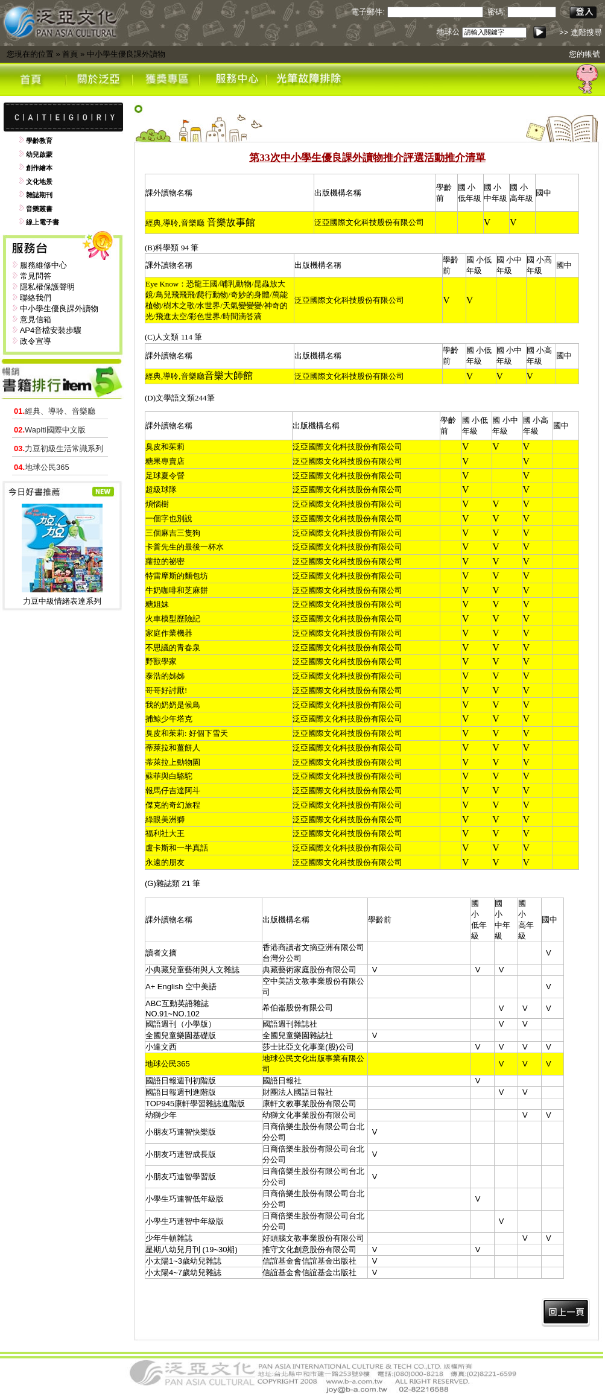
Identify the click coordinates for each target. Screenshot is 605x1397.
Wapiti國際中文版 (50, 429)
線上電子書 (42, 222)
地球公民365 (41, 467)
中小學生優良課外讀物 (126, 54)
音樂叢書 (39, 208)
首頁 (70, 54)
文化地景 (39, 181)
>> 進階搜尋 (580, 32)
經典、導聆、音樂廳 (54, 411)
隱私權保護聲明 (47, 286)
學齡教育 (39, 140)
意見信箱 (35, 319)
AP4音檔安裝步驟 (51, 330)
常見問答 (35, 275)
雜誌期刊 (39, 194)
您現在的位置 (30, 54)
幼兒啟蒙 (39, 154)
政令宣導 (35, 341)
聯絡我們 (35, 297)
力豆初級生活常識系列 (58, 448)
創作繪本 (39, 167)
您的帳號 (584, 54)
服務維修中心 (43, 265)
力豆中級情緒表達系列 (62, 601)
